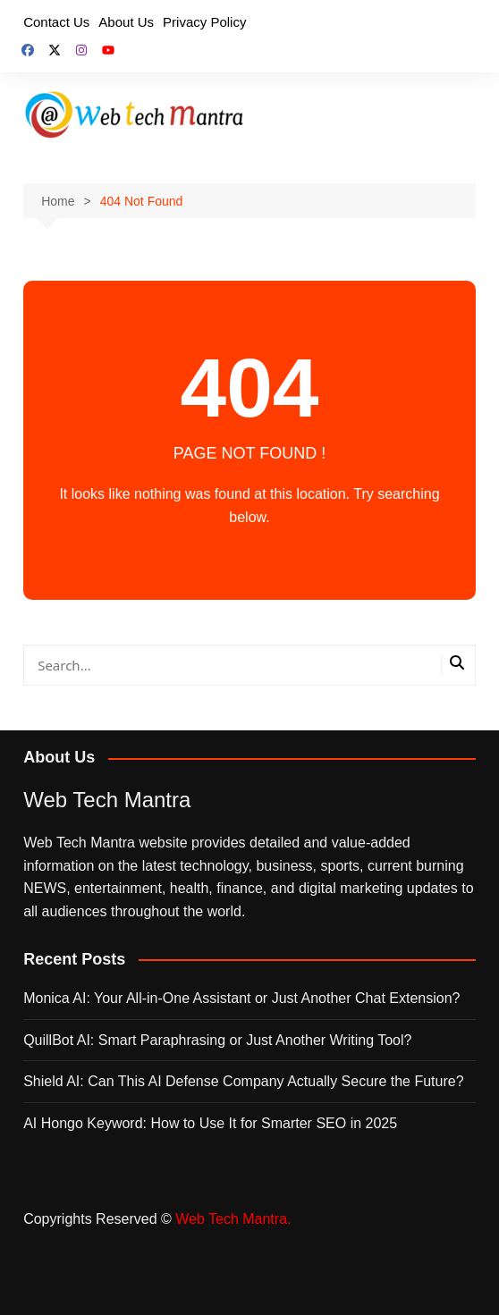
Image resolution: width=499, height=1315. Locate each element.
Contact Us (56, 22)
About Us (126, 22)
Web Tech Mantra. (233, 1218)
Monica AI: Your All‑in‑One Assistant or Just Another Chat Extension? (241, 998)
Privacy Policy (204, 22)
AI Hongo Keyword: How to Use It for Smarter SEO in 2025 (210, 1123)
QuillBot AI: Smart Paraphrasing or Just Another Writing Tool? (217, 1040)
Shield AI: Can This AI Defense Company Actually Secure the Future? (243, 1081)
